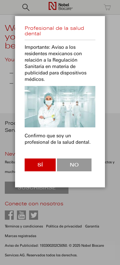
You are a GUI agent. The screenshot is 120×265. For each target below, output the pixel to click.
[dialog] (60, 132)
